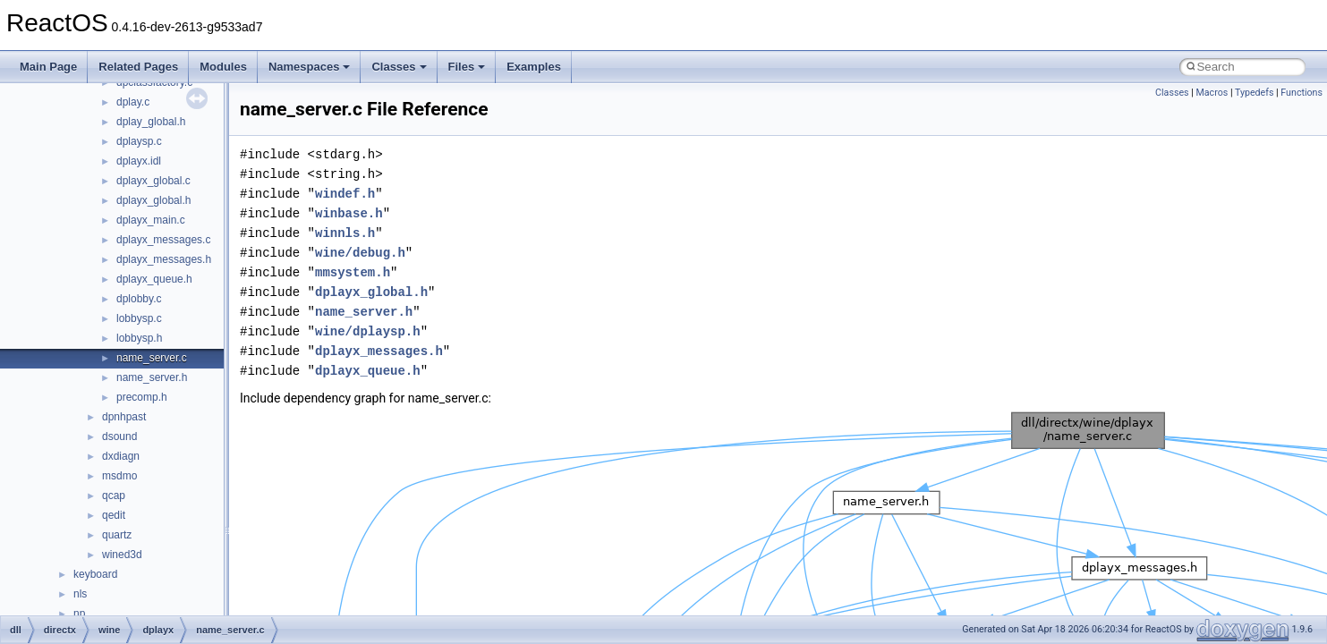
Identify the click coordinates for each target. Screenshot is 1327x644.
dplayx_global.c (153, 180)
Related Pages (138, 66)
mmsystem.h (352, 272)
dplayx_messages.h (163, 259)
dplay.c (132, 102)
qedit (113, 515)
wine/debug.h (360, 252)
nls (80, 594)
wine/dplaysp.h (368, 331)
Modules (223, 66)
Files (467, 66)
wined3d (122, 554)
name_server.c (151, 358)
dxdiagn (121, 456)
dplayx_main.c (150, 220)
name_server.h (151, 377)
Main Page (48, 66)
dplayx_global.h (153, 200)
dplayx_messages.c (163, 239)
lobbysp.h (139, 338)
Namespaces (309, 66)
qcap (113, 495)
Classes (398, 66)
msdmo (119, 476)
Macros (1211, 92)
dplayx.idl (138, 161)
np (79, 613)
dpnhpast (124, 417)
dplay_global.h (150, 121)
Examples (533, 66)
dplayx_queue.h (154, 279)
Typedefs (1254, 92)
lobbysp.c (139, 318)
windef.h (345, 193)
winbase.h (349, 213)
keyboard (95, 574)
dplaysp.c (139, 141)
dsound (119, 436)
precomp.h (141, 397)
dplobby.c (138, 298)
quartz (117, 535)
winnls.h (345, 233)
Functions (1301, 92)
